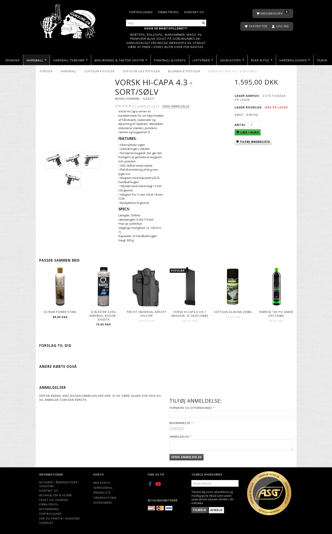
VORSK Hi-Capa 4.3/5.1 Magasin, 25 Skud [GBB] (189, 313)
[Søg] (203, 23)
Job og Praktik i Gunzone (59, 518)
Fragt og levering (53, 500)
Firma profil (168, 12)
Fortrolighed (141, 12)
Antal (240, 125)
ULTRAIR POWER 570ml (60, 312)
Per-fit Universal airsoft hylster (147, 313)
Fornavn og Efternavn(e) (190, 408)
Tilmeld (199, 510)
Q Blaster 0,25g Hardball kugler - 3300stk (103, 315)
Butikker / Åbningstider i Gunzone (59, 484)
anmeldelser (145, 106)
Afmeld (216, 510)
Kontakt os (194, 12)
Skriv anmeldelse (176, 106)
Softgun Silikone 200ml (233, 312)
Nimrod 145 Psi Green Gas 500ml (276, 313)
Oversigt (46, 523)
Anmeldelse (179, 437)
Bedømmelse (179, 423)
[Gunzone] (68, 20)
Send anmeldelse (186, 457)
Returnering (49, 509)
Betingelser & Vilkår (55, 495)
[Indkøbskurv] (273, 13)
